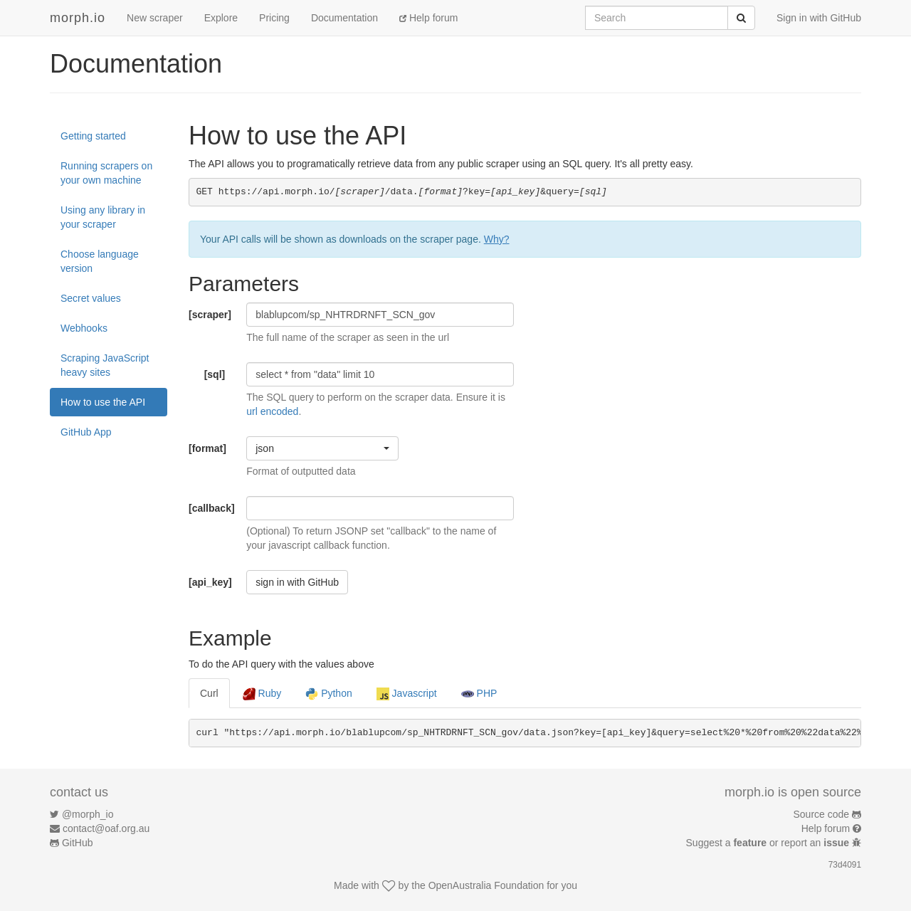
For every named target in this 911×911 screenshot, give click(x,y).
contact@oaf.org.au (106, 828)
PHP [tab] (479, 694)
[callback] (212, 508)
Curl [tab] (209, 693)
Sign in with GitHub (818, 17)
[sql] (215, 374)
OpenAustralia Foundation (486, 885)
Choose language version (99, 261)
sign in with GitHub (297, 582)
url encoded (272, 411)
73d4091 (844, 865)
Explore (221, 17)
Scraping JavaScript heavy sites (104, 365)
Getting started (93, 136)
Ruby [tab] (262, 694)
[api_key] (210, 582)
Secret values (90, 298)
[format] (207, 448)
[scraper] (210, 314)
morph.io (77, 18)
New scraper (155, 17)
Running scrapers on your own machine (106, 173)
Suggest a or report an (769, 842)
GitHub (77, 842)
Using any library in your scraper (102, 217)
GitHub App (86, 432)
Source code (822, 814)
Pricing (274, 17)
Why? (497, 239)
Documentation (344, 17)
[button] (322, 448)
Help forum (428, 17)
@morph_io (88, 814)
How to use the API (102, 402)
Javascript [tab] (406, 694)
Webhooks (83, 328)
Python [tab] (328, 694)
